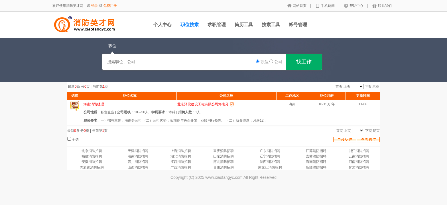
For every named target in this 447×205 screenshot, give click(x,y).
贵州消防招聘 (223, 167)
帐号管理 (298, 24)
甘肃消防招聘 (359, 167)
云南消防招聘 (359, 156)
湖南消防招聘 (138, 156)
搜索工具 (271, 24)
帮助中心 (357, 6)
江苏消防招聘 (316, 151)
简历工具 (244, 24)
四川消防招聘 (138, 162)
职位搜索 (189, 24)
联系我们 (385, 6)
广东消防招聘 (270, 151)
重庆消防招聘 (223, 151)
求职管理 (217, 24)
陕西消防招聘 (270, 162)
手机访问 (328, 6)
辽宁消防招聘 (270, 156)
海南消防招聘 (316, 162)
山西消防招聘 (138, 167)
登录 (94, 6)
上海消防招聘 (180, 151)
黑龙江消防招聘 (270, 167)
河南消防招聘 (359, 162)
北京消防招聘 (92, 151)
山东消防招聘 (223, 156)
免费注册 (110, 6)
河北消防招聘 (223, 162)
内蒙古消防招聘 (92, 167)
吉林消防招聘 (316, 156)
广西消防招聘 (180, 167)
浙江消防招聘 (359, 151)
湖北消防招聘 (180, 156)
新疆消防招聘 (316, 167)
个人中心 (162, 24)
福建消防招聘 (92, 156)
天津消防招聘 (138, 151)
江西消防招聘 (180, 162)
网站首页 (300, 6)
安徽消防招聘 (92, 162)
